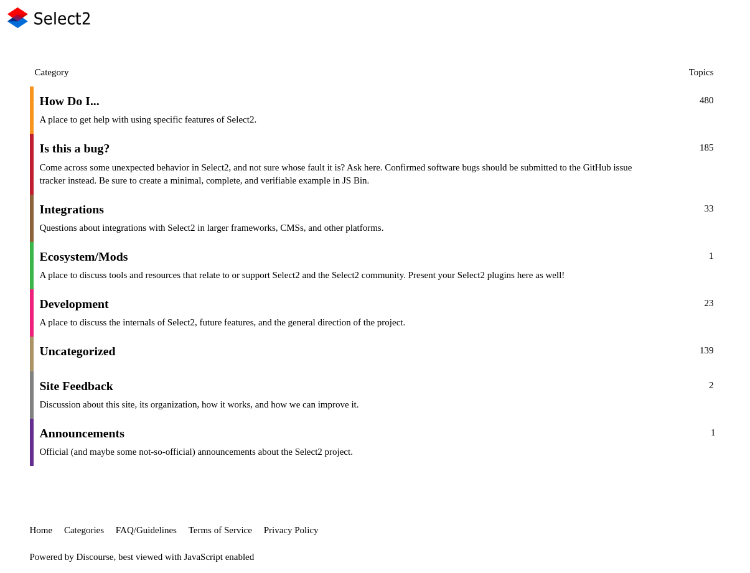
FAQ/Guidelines (146, 530)
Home (41, 530)
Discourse (95, 557)
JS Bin (354, 180)
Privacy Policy (291, 530)
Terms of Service (220, 530)
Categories (84, 530)
